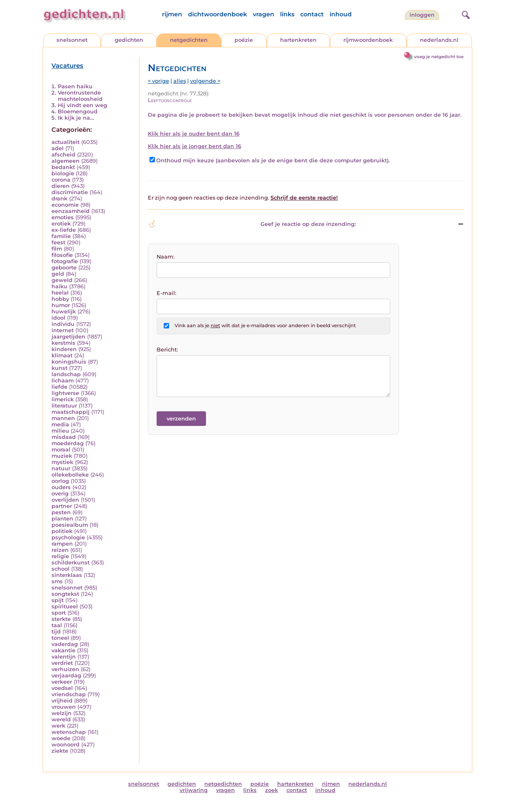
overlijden (65, 500)
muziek (62, 456)
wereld (61, 719)
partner (62, 506)
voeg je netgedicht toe (439, 56)
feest (58, 242)
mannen (63, 418)
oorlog (60, 481)
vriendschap (69, 694)
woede (61, 738)
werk (58, 726)
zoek (271, 790)
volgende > (205, 81)
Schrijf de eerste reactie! (304, 198)
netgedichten (189, 40)
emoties (63, 217)
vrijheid (62, 700)
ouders (61, 487)
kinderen (64, 349)
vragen (263, 14)
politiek (62, 531)
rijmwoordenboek (368, 40)
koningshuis (69, 362)
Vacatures (67, 65)
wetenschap (69, 732)
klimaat (62, 355)
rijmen (172, 14)
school (61, 569)
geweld (62, 280)
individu (63, 324)
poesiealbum (70, 525)
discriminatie (70, 192)
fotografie (65, 261)
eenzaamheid (71, 211)
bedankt (63, 167)
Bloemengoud (78, 111)
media (60, 424)
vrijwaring (194, 790)
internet (63, 330)
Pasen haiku (75, 86)
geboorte (64, 267)
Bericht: (167, 349)
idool (58, 318)
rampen (62, 544)
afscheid (63, 154)
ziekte (60, 751)
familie (61, 236)
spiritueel (65, 606)
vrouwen (64, 707)
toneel (60, 638)
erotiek (61, 223)
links (287, 14)
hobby (60, 299)
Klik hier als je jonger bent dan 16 (194, 146)
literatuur (64, 405)
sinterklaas (67, 575)
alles (179, 81)
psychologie (68, 537)
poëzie (243, 40)
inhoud (341, 14)
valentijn (64, 657)
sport (59, 613)
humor (61, 305)
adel (58, 148)
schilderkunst (71, 562)
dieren (61, 186)
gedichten (129, 40)
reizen (60, 550)
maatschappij (71, 412)
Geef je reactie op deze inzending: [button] (252, 223)
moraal (61, 449)
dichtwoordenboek (217, 14)
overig (60, 493)
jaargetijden (68, 336)
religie (60, 556)
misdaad (64, 437)
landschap (66, 374)
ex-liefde (64, 230)
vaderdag (65, 644)
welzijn (62, 713)
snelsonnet (72, 40)
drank (59, 198)
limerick (63, 399)
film (57, 249)
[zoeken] (465, 14)
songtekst (65, 594)
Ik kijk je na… (76, 118)
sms (57, 581)
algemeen (66, 161)
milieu (60, 431)
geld (58, 274)
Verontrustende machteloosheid (80, 96)
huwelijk (64, 311)
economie (65, 205)
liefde (59, 387)
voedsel (62, 688)
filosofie (62, 255)
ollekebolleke (70, 475)
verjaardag (66, 675)
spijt (58, 600)
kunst (59, 368)
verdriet (62, 663)
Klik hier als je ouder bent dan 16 (193, 134)
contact (312, 14)
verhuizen (65, 669)
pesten (61, 512)
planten (62, 518)
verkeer (62, 682)
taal (57, 625)
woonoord (66, 744)
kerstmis (63, 343)
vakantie (63, 650)
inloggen (422, 15)
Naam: (166, 257)
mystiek (62, 462)
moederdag (68, 443)
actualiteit (66, 142)
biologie (63, 173)
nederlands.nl (439, 40)
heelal (60, 293)
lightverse (65, 393)
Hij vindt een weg (82, 105)
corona (61, 180)
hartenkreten (298, 40)
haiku (59, 286)
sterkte (61, 619)
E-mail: (166, 293)
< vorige (158, 81)
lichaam (63, 380)
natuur (61, 468)
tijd (56, 631)
